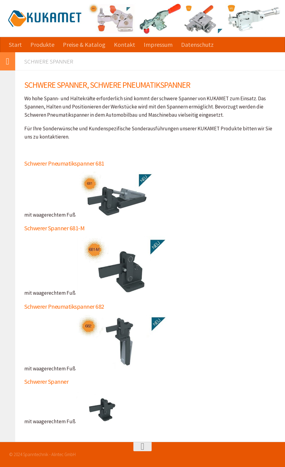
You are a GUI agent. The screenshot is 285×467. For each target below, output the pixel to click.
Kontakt (124, 44)
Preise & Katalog (84, 44)
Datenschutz (197, 44)
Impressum (158, 44)
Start (15, 44)
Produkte (42, 44)
